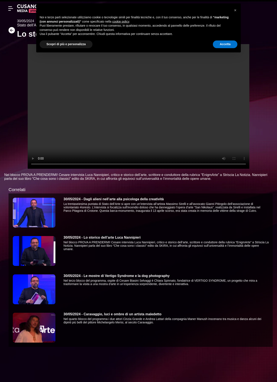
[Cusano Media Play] (27, 8)
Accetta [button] (225, 44)
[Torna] (10, 31)
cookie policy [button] (120, 21)
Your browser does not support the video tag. (138, 106)
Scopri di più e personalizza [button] (66, 44)
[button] (235, 10)
